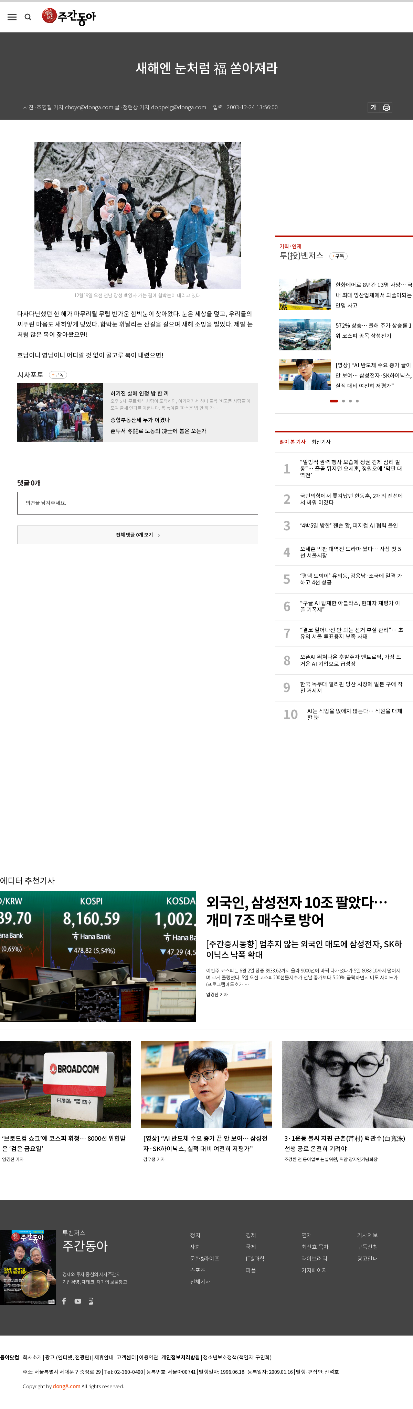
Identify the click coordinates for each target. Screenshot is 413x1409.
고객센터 (126, 1358)
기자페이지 (314, 1270)
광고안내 (367, 1259)
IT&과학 (255, 1259)
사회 (195, 1247)
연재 (306, 1235)
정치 (195, 1235)
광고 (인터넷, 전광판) (68, 1358)
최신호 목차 (315, 1247)
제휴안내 (104, 1358)
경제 (251, 1235)
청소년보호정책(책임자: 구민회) (237, 1358)
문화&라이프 (205, 1259)
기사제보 (367, 1235)
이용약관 (148, 1358)
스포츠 (197, 1270)
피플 (251, 1270)
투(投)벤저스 (301, 255)
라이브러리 (314, 1259)
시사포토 (30, 375)
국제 (251, 1247)
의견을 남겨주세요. (45, 503)
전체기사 (200, 1282)
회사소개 (32, 1358)
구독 (59, 375)
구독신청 (367, 1247)
